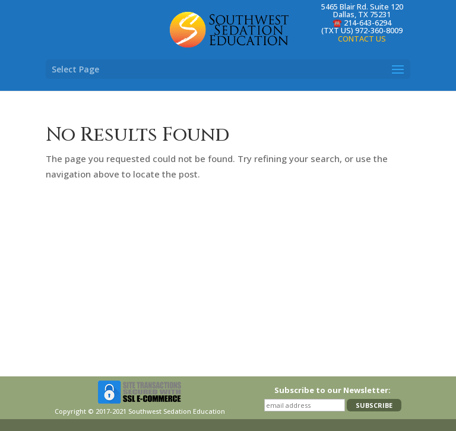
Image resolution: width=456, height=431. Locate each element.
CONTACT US (362, 38)
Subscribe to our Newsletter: (332, 390)
